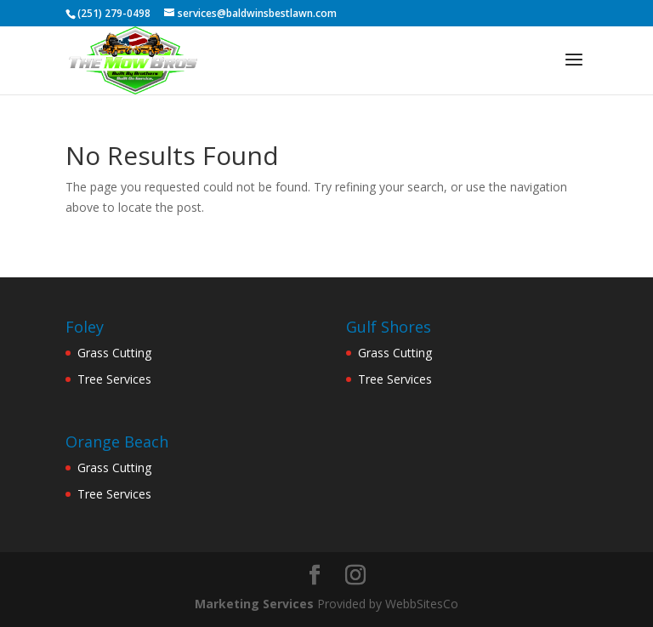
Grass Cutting (114, 353)
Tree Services (114, 379)
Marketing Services (254, 604)
